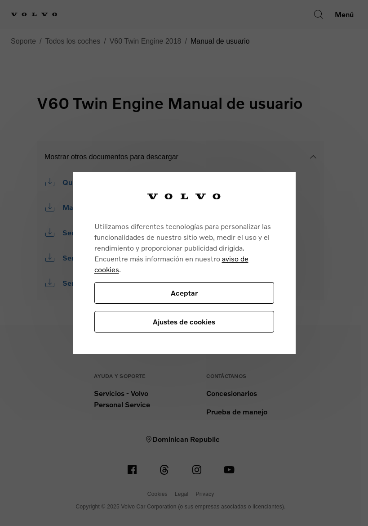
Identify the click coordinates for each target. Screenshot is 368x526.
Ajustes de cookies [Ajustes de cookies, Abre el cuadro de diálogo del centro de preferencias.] (184, 321)
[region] (184, 263)
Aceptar (184, 292)
